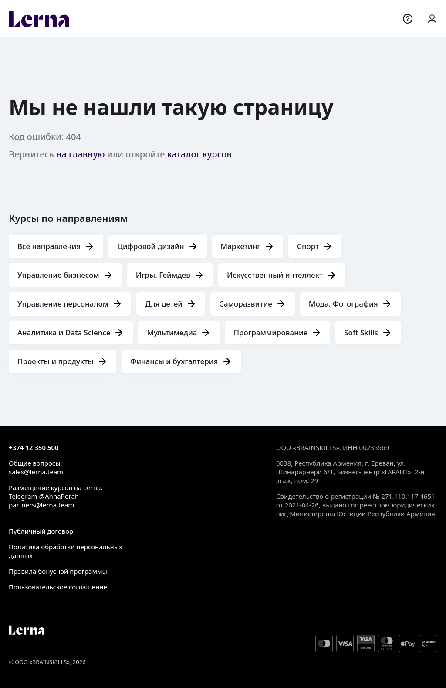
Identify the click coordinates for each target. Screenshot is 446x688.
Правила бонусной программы (58, 571)
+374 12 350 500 (34, 447)
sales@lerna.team (36, 471)
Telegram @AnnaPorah (44, 496)
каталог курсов (199, 154)
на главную (80, 154)
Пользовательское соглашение (58, 586)
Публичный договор (41, 531)
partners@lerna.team (41, 505)
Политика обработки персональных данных (65, 551)
